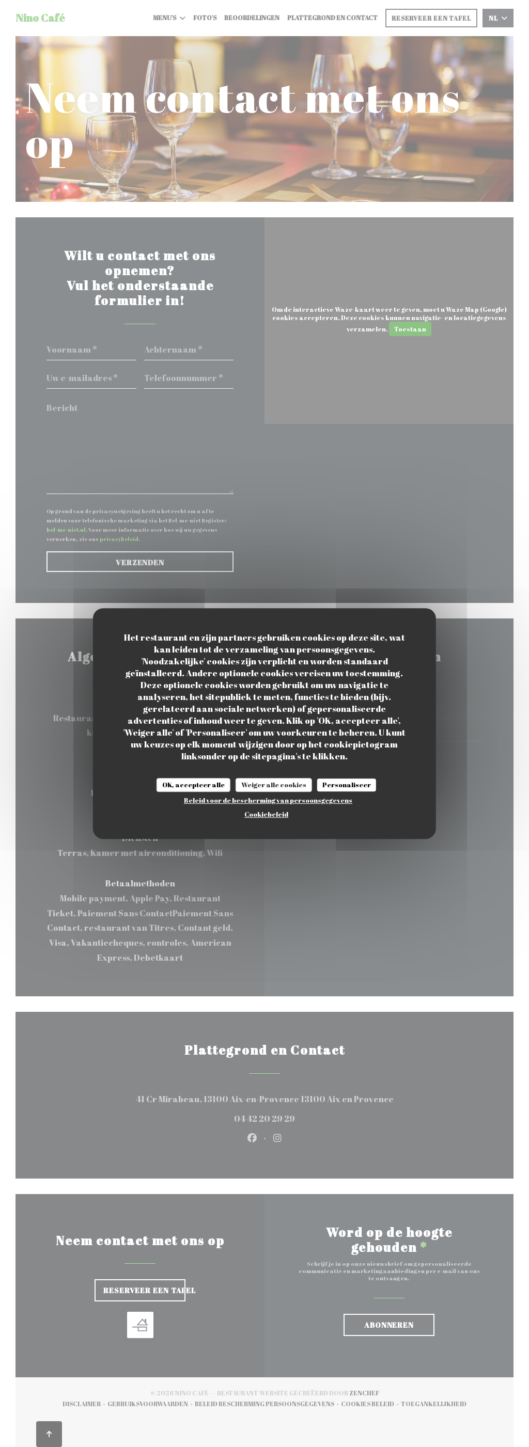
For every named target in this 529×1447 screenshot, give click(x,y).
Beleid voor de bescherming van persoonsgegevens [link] (268, 800)
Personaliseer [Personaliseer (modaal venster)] (346, 784)
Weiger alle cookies (273, 784)
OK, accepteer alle (193, 784)
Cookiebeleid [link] (266, 814)
